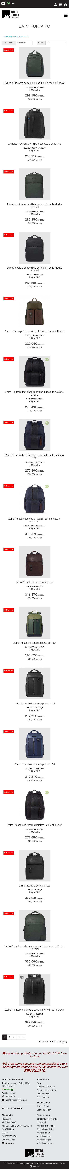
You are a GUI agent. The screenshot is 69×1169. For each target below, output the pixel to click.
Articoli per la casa (45, 1143)
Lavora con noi (43, 1094)
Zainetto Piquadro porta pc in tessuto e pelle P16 (34, 143)
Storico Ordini (43, 1106)
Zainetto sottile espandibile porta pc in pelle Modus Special (34, 206)
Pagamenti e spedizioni (47, 1090)
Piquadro (34, 90)
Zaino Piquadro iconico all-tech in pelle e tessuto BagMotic (34, 520)
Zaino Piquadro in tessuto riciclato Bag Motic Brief (34, 824)
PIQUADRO (7, 1119)
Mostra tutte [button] (8, 1143)
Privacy (21, 1163)
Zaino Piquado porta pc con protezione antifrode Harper (34, 331)
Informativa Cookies (50, 1163)
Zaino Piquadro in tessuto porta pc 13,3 (34, 642)
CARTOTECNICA (9, 1136)
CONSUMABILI (8, 1140)
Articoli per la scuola (46, 1126)
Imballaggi (41, 1122)
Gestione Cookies (33, 1163)
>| (24, 1037)
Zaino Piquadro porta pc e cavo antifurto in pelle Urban (34, 1009)
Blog (39, 1083)
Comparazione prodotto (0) (16, 36)
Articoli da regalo (44, 1140)
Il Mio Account (43, 1102)
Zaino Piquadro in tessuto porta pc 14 (34, 703)
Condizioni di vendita (46, 1087)
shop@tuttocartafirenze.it (15, 1100)
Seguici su (13, 1108)
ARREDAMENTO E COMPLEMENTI (17, 1126)
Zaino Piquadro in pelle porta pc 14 (34, 582)
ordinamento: (9, 43)
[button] (65, 5)
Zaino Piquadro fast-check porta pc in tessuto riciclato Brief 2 (34, 393)
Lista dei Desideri (44, 1110)
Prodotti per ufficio (45, 1129)
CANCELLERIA (8, 1129)
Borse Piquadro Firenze (47, 1119)
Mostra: (41, 43)
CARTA (5, 1133)
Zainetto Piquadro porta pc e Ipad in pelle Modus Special (34, 82)
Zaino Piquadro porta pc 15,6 (34, 885)
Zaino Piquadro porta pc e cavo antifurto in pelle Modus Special (34, 947)
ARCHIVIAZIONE (9, 1122)
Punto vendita (43, 1097)
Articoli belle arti (43, 1133)
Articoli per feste (44, 1136)
